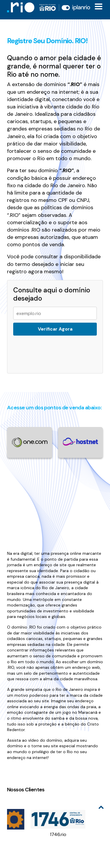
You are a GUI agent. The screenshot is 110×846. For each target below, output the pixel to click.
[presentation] (55, 351)
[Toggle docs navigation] (98, 6)
